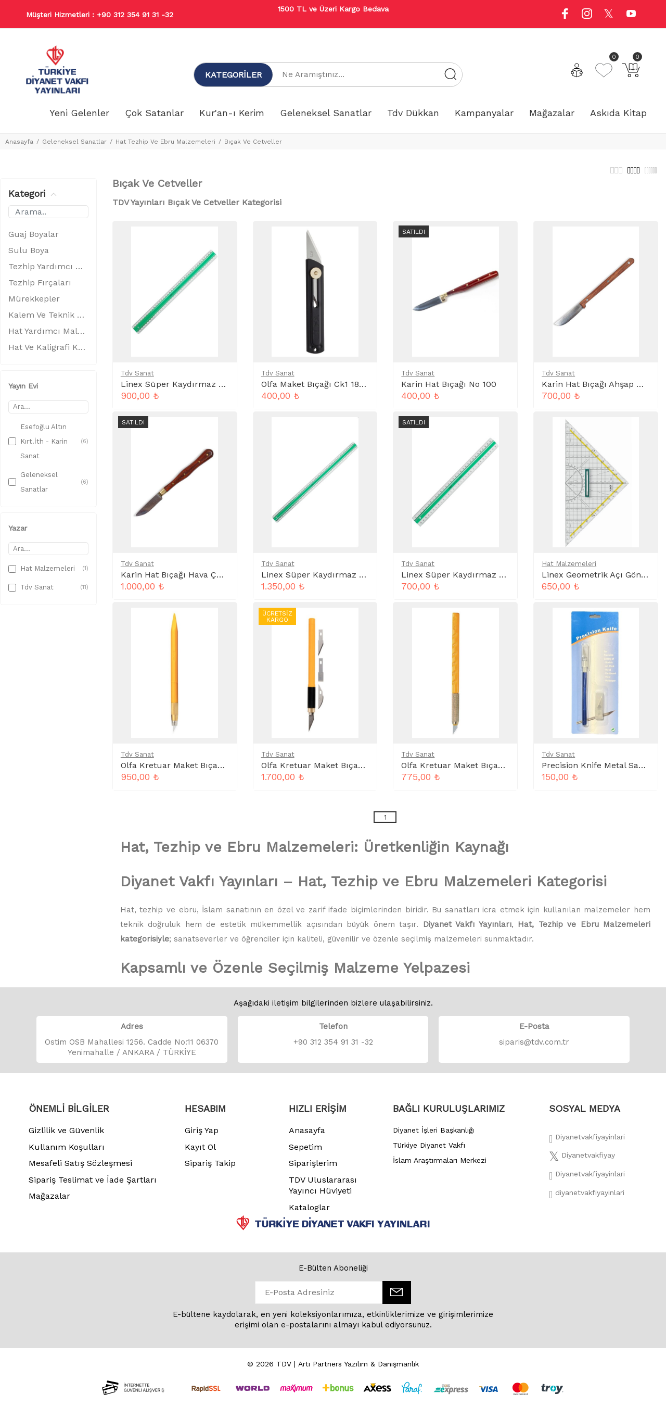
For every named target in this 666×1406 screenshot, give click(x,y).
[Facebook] (587, 1145)
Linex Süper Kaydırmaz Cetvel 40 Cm (197, 390)
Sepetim (305, 1153)
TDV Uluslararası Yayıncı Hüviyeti (323, 1191)
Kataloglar (309, 1213)
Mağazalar (49, 1202)
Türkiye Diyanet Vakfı (429, 1151)
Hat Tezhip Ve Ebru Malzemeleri (165, 141)
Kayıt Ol (200, 1153)
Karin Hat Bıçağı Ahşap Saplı (599, 390)
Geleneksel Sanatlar (74, 141)
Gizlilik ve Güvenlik (66, 1136)
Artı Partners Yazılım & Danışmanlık (358, 1369)
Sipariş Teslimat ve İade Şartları (93, 1185)
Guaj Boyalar (33, 240)
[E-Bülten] (396, 1298)
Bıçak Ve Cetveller (253, 141)
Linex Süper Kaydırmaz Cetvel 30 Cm (477, 580)
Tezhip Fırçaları (39, 288)
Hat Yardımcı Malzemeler (48, 337)
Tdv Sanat (137, 379)
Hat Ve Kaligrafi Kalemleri (48, 353)
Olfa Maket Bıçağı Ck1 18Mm (318, 390)
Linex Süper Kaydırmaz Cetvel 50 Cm (337, 580)
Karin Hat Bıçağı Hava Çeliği (177, 580)
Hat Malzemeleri (569, 569)
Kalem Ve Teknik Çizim (48, 320)
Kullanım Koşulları (67, 1153)
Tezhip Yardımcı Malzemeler (48, 272)
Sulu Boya (28, 256)
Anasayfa (19, 141)
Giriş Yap (202, 1136)
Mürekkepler (34, 304)
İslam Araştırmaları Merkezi (439, 1166)
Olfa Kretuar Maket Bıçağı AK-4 (324, 771)
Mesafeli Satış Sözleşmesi (80, 1169)
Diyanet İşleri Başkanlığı (433, 1136)
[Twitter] (582, 1164)
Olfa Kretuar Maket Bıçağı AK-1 (463, 771)
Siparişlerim (313, 1169)
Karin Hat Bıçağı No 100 (448, 390)
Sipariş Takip (210, 1169)
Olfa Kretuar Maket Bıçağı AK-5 (183, 771)
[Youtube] (631, 15)
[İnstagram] (587, 1182)
